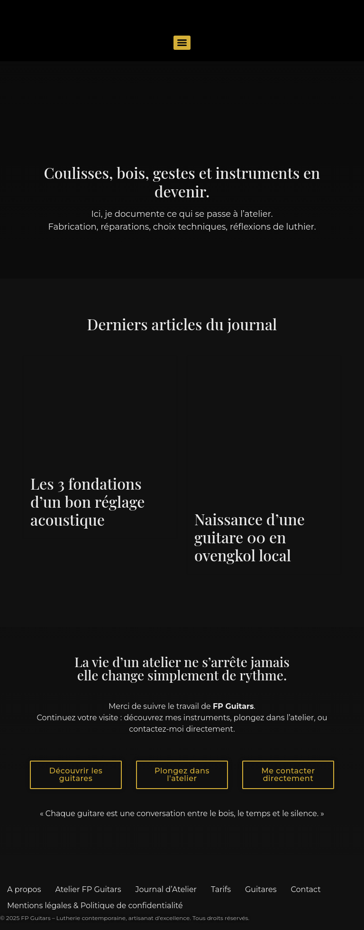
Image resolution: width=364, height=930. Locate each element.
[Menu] (182, 43)
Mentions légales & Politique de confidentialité (95, 905)
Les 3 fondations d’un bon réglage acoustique (87, 501)
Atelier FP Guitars (88, 889)
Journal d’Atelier (166, 889)
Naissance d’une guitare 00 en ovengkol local (249, 537)
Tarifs (221, 889)
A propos (24, 889)
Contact (306, 889)
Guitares (261, 889)
